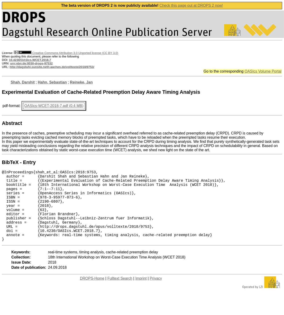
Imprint (141, 294)
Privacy (156, 294)
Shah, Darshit (23, 82)
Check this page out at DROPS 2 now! (191, 5)
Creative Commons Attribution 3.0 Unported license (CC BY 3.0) (66, 53)
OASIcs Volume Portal (263, 71)
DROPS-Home (92, 294)
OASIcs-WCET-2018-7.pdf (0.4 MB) (53, 106)
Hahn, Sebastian (52, 82)
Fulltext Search (119, 294)
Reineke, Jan (81, 82)
